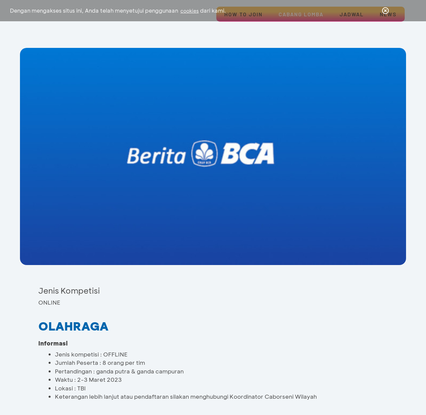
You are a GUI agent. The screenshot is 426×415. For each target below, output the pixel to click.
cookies (189, 11)
